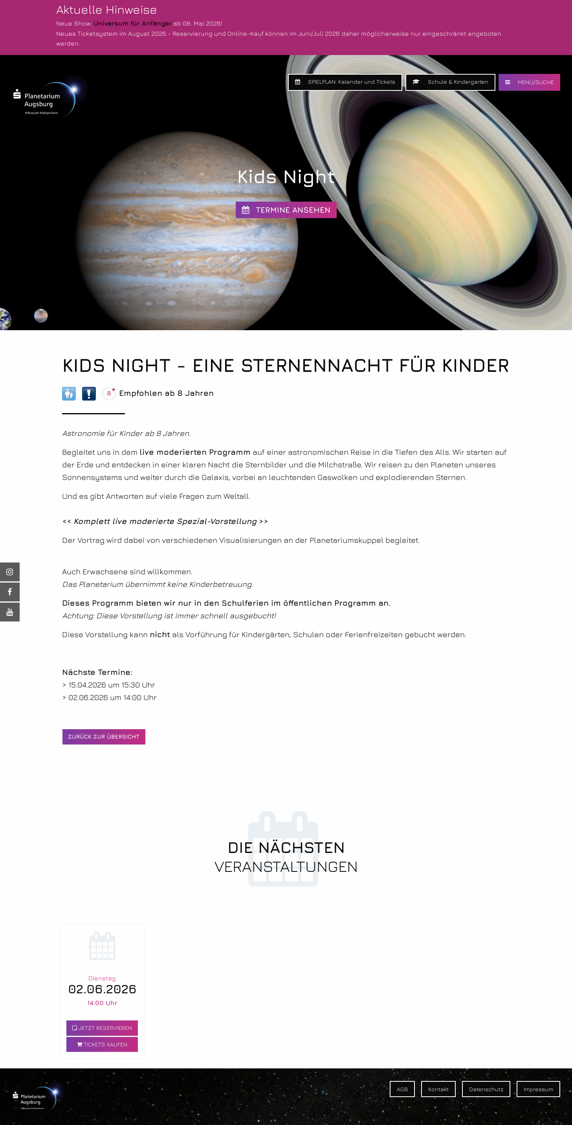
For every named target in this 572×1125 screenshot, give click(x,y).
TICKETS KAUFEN (102, 1044)
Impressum (538, 1089)
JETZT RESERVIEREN (102, 1027)
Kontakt (438, 1089)
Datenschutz (486, 1089)
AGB (402, 1089)
